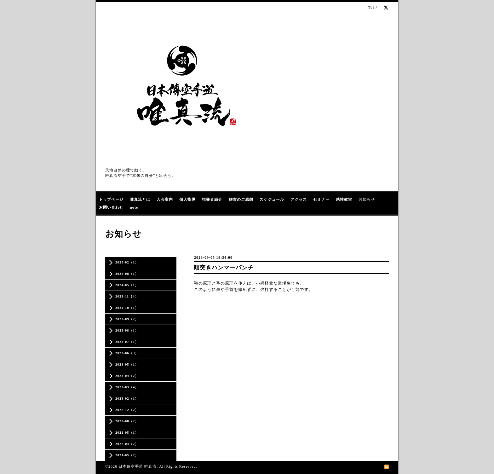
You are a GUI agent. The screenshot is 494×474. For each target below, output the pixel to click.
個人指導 (187, 199)
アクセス (298, 199)
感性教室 (344, 199)
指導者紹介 (212, 199)
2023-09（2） (127, 319)
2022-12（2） (127, 410)
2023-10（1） (127, 307)
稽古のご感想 (241, 199)
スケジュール (272, 199)
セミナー (321, 199)
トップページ (111, 199)
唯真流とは (140, 199)
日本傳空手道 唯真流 (137, 466)
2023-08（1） (127, 330)
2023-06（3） (127, 353)
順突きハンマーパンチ (224, 267)
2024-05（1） (127, 285)
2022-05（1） (127, 432)
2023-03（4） (127, 387)
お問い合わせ (111, 207)
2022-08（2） (127, 421)
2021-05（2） (127, 455)
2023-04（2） (127, 376)
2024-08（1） (127, 273)
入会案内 (165, 199)
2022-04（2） (127, 444)
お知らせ (367, 199)
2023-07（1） (127, 342)
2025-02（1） (127, 262)
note (134, 207)
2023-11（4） (127, 296)
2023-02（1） (127, 398)
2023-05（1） (127, 364)
